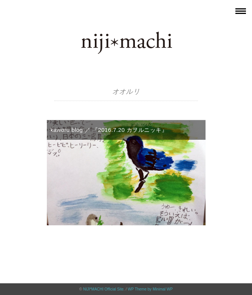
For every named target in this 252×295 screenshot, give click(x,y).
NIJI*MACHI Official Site (103, 289)
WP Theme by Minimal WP (150, 289)
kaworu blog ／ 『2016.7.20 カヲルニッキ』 (109, 130)
